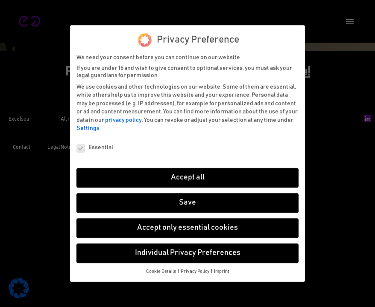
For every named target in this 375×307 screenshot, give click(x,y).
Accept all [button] (188, 173)
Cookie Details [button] (161, 267)
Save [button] (187, 198)
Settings (88, 124)
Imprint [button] (221, 267)
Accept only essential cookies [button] (187, 223)
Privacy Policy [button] (195, 267)
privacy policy (123, 116)
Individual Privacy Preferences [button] (187, 248)
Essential (94, 143)
